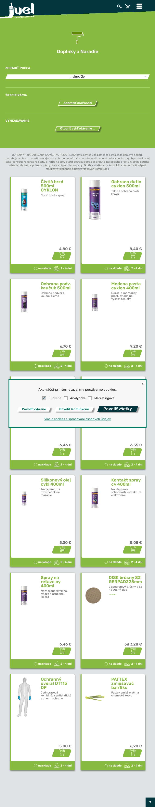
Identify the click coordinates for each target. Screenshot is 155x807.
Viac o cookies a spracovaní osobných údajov (77, 419)
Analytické (78, 398)
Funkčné (55, 398)
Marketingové (104, 398)
